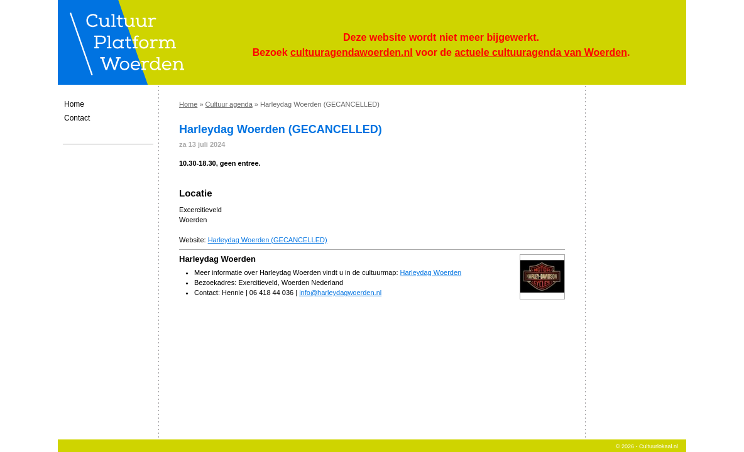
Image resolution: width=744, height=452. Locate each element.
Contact (77, 118)
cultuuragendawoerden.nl (351, 52)
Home (74, 104)
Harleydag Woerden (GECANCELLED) (267, 240)
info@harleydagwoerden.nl (340, 292)
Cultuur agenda (229, 104)
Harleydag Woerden (431, 272)
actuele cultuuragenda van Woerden (540, 52)
